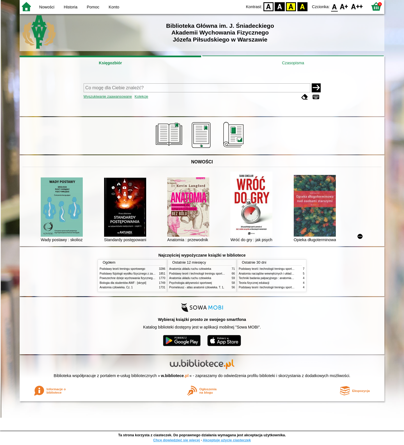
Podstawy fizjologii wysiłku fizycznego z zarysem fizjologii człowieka (142, 273)
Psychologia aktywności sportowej (190, 282)
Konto (114, 7)
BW (279, 6)
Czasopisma (293, 63)
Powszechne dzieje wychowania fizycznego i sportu (132, 278)
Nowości (46, 7)
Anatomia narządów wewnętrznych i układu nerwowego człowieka (280, 273)
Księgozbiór (110, 63)
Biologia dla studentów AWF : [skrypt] (123, 282)
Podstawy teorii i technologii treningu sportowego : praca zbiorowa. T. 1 (283, 287)
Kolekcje (141, 96)
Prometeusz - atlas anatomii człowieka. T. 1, (196, 287)
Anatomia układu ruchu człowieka (190, 268)
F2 (357, 6)
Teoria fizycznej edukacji (254, 282)
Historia (70, 7)
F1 (344, 6)
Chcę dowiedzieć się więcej (176, 440)
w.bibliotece (175, 375)
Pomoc (93, 7)
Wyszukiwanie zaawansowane (108, 96)
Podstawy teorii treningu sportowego (122, 268)
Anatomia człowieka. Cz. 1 (116, 287)
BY (302, 6)
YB (291, 6)
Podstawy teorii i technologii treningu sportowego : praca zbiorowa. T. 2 (213, 273)
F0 (334, 6)
